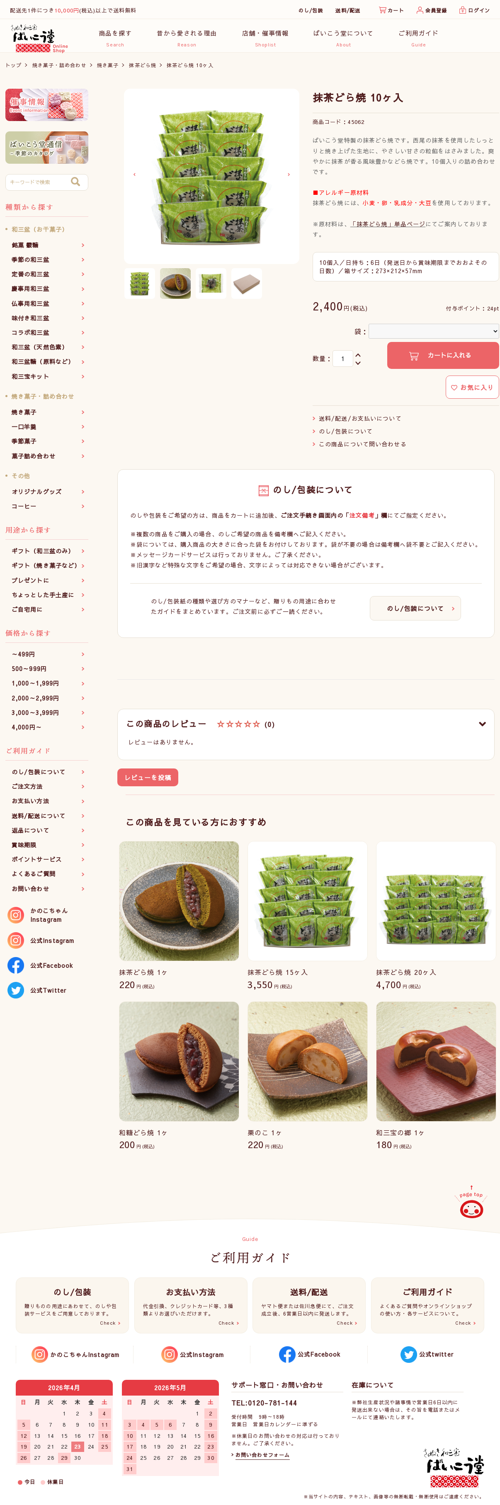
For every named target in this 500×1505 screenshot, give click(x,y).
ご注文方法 (27, 791)
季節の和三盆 (30, 264)
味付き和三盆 (30, 322)
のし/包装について (39, 776)
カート (396, 10)
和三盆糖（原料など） (43, 366)
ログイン (479, 10)
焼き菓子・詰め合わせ (59, 69)
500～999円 (29, 673)
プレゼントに (30, 584)
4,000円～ (27, 731)
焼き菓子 (108, 69)
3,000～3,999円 (35, 717)
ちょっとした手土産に (43, 599)
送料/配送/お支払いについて (360, 422)
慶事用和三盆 (30, 293)
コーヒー (24, 511)
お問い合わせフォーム (262, 1455)
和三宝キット (30, 380)
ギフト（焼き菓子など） (46, 570)
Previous (134, 179)
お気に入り (472, 391)
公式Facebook (51, 969)
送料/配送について (39, 820)
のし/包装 (311, 10)
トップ (13, 69)
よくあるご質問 (34, 878)
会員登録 (436, 10)
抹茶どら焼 (142, 69)
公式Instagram (52, 944)
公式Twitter (48, 994)
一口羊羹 (24, 431)
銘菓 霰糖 (25, 249)
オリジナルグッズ (37, 496)
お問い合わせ (30, 893)
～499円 (24, 658)
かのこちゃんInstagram (49, 919)
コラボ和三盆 (30, 337)
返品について (30, 834)
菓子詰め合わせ (34, 460)
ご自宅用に (27, 613)
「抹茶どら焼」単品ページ (387, 228)
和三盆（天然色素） (40, 351)
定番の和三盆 (30, 278)
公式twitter (436, 1354)
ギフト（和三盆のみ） (43, 555)
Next (289, 179)
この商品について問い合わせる (363, 448)
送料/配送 (347, 10)
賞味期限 (24, 849)
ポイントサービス (37, 864)
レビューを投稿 (147, 781)
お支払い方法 (30, 805)
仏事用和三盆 (30, 307)
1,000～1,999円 (35, 687)
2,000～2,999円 (35, 702)
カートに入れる (448, 359)
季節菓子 (24, 445)
